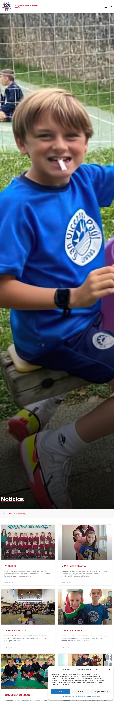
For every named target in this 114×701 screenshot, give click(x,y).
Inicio (3, 514)
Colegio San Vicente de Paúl (26, 6)
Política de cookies (68, 697)
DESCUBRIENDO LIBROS (17, 695)
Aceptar (60, 691)
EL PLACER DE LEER (71, 630)
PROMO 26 (10, 566)
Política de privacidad (83, 697)
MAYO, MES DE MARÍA (73, 566)
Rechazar (81, 691)
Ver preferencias (101, 691)
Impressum (96, 697)
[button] (109, 669)
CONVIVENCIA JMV (15, 630)
